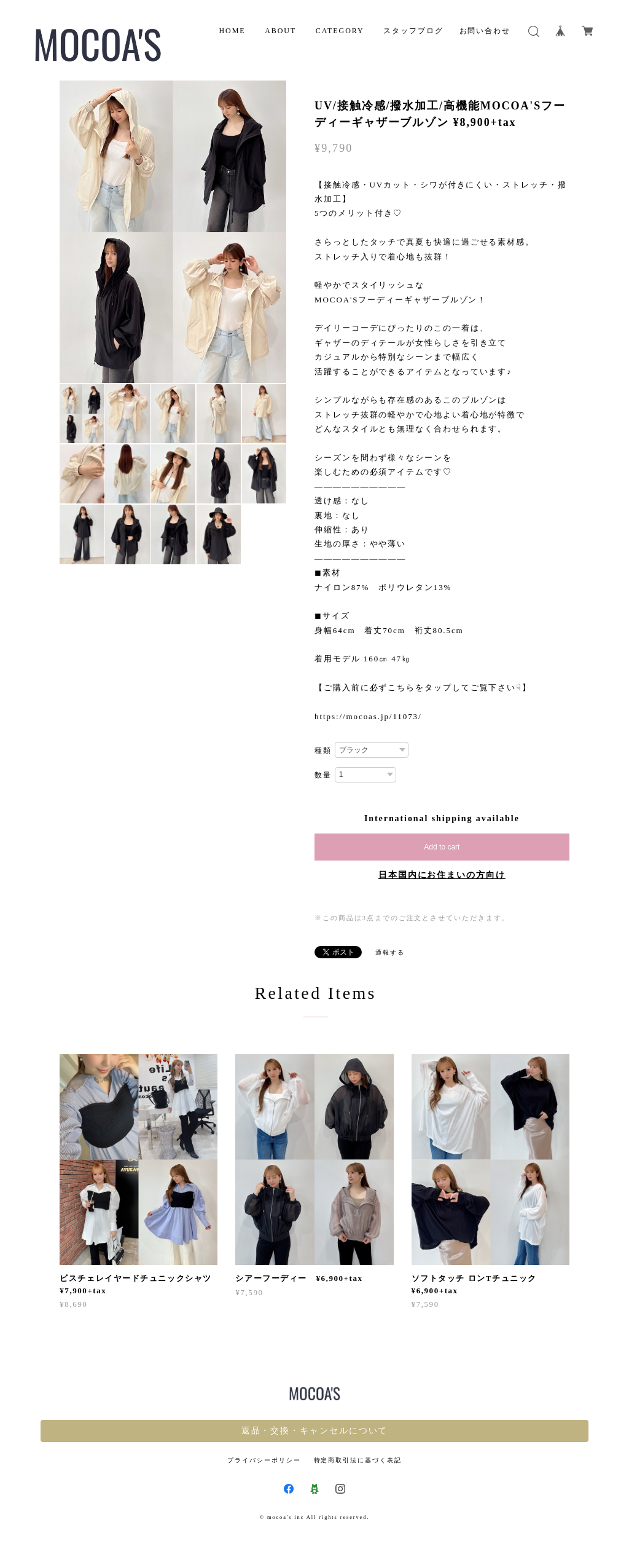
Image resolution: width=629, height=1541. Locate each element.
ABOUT (280, 30)
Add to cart (441, 847)
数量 (323, 775)
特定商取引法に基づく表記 (358, 1460)
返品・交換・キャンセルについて (314, 1430)
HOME (232, 30)
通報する (390, 952)
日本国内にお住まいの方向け (442, 875)
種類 (323, 750)
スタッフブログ (413, 30)
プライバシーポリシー (263, 1460)
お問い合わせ (485, 30)
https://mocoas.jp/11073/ (368, 716)
